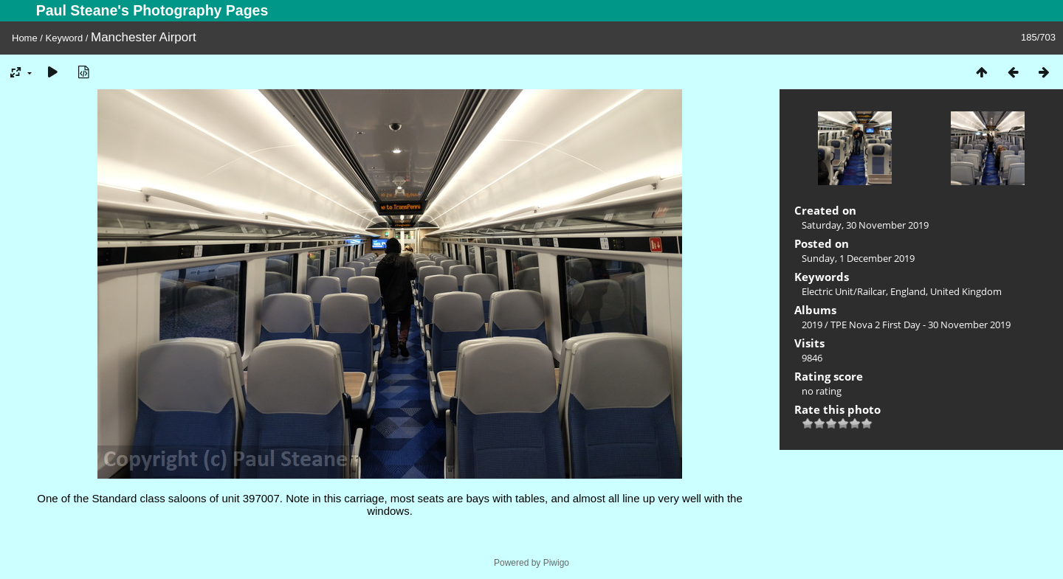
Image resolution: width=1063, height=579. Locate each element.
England (908, 291)
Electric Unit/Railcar (844, 291)
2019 (812, 324)
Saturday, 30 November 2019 (865, 225)
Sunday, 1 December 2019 (858, 258)
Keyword (64, 38)
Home (25, 38)
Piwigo (556, 563)
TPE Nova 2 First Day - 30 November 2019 (920, 324)
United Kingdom (966, 291)
